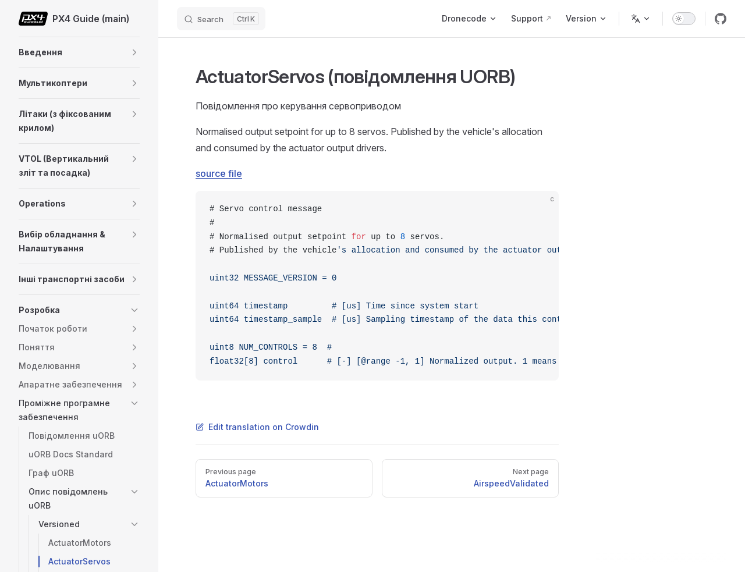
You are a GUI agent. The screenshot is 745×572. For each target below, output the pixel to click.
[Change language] (641, 18)
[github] (720, 18)
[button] (134, 52)
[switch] (684, 18)
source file (219, 173)
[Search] (221, 18)
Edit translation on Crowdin (257, 427)
